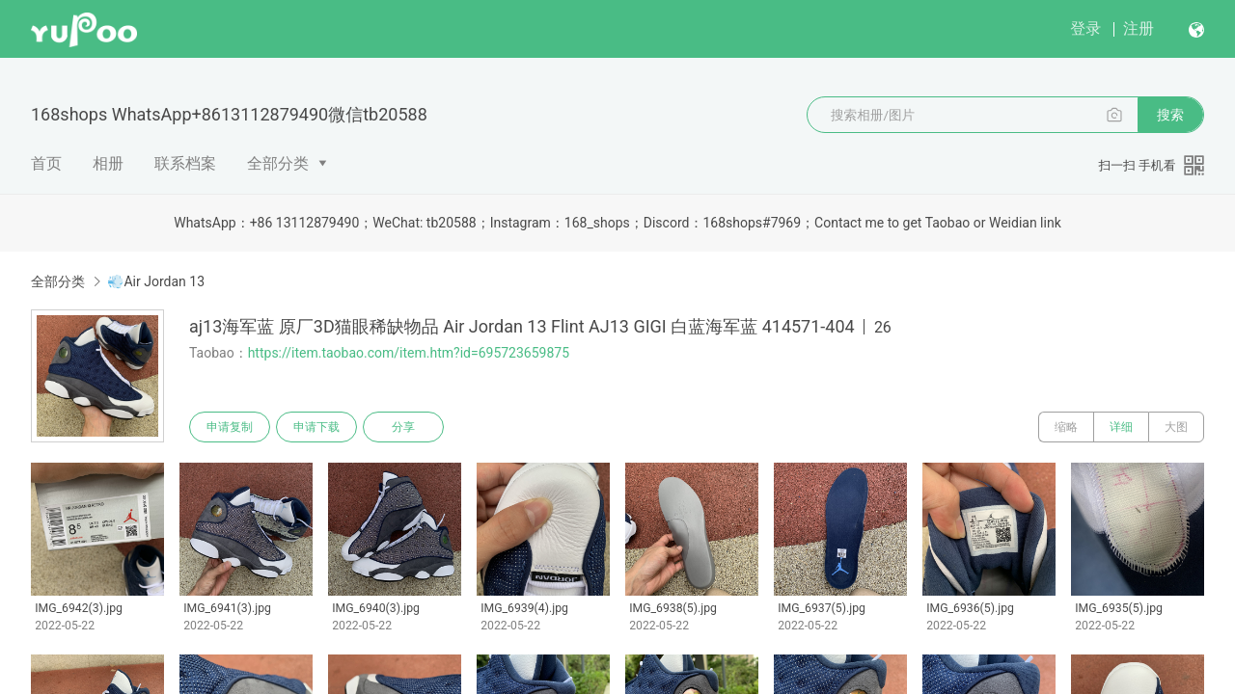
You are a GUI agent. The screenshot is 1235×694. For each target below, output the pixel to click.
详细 (1121, 427)
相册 (108, 163)
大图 (1176, 427)
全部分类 (278, 163)
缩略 (1066, 427)
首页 (46, 163)
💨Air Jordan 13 (156, 281)
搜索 (1170, 114)
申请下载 (316, 427)
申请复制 (229, 427)
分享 (403, 427)
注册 (1138, 28)
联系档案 (185, 163)
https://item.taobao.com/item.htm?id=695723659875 (408, 352)
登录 (1085, 28)
